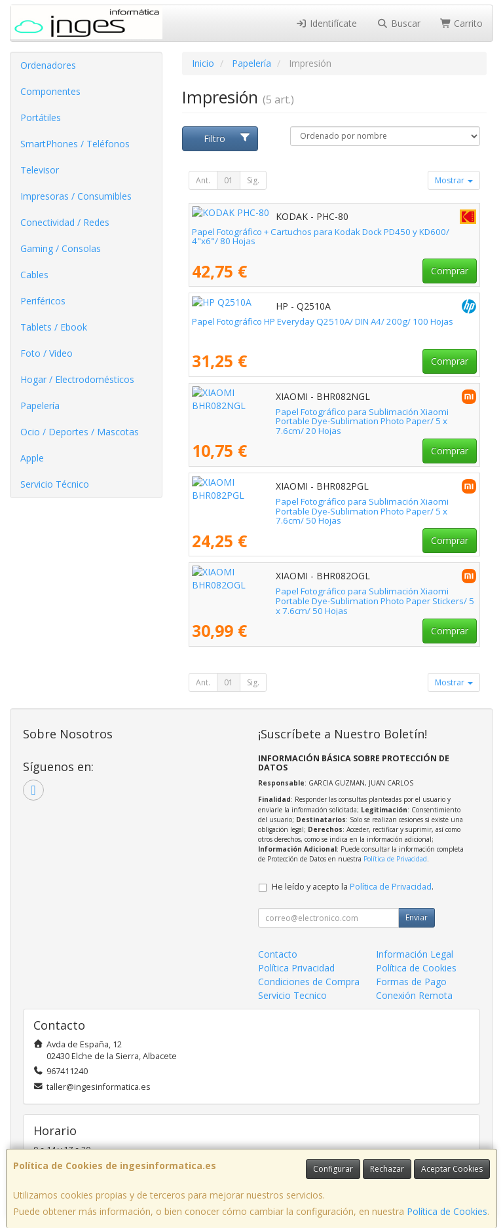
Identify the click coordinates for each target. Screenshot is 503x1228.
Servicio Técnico (54, 484)
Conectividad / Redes (64, 222)
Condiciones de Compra (309, 981)
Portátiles (40, 117)
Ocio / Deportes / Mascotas (79, 431)
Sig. (253, 180)
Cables (34, 274)
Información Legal (414, 954)
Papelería (40, 405)
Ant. (203, 180)
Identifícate (327, 23)
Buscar (398, 23)
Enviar (416, 917)
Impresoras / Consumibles (76, 196)
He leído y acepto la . (353, 886)
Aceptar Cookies (452, 1168)
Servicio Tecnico (292, 995)
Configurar (333, 1168)
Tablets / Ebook (53, 327)
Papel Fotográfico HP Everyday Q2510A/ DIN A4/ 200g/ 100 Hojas (322, 321)
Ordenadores (48, 65)
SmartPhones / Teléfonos (75, 143)
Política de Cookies (447, 1211)
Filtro (227, 138)
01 (228, 180)
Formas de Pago (411, 981)
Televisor (39, 170)
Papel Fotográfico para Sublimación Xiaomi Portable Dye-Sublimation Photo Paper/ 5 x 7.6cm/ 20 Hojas (331, 416)
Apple (32, 458)
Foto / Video (46, 353)
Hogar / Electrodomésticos (77, 379)
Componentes (50, 91)
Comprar (449, 270)
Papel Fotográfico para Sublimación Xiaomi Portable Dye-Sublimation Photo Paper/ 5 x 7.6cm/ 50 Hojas (331, 506)
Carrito (461, 23)
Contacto (277, 954)
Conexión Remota (414, 995)
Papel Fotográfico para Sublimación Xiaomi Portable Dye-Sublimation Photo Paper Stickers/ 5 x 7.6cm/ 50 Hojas (331, 596)
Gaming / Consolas (60, 248)
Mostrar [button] (454, 180)
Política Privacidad (296, 968)
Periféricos (42, 301)
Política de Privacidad (395, 858)
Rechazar (387, 1168)
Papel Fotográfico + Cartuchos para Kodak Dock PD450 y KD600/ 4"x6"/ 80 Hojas (320, 236)
